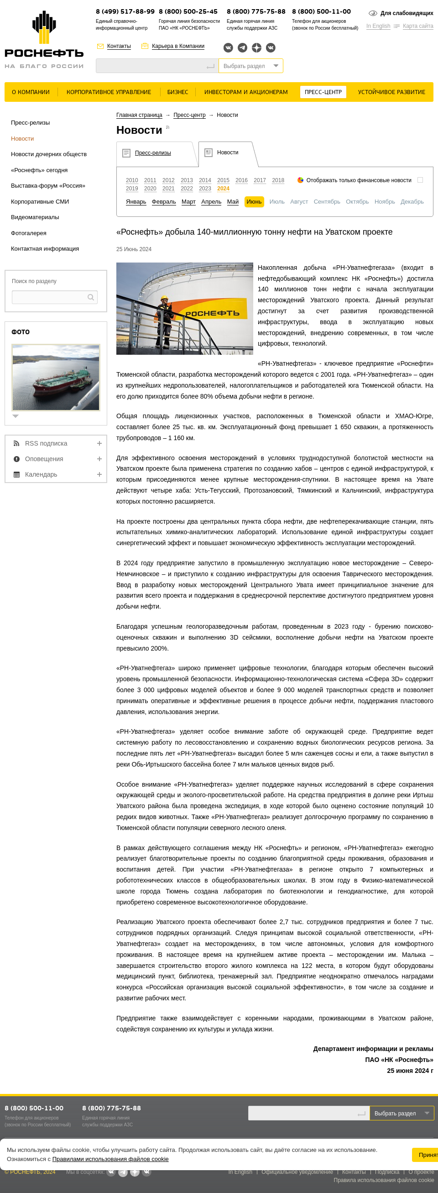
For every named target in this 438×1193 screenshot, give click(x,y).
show (19, 417)
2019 (132, 188)
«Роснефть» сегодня (39, 170)
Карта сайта (418, 26)
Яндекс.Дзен (256, 48)
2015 (223, 180)
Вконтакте (228, 48)
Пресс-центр (323, 92)
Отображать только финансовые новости (359, 180)
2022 (187, 188)
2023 (205, 188)
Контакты (119, 46)
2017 (260, 180)
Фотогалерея (29, 233)
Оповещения (44, 458)
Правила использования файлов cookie (384, 1180)
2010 (132, 180)
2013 (187, 180)
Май (233, 201)
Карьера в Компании (178, 46)
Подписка (387, 1172)
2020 (150, 188)
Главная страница (139, 115)
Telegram (242, 48)
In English (378, 26)
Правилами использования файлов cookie (110, 1159)
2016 (241, 180)
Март (189, 201)
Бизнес (177, 92)
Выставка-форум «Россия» (48, 185)
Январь (136, 201)
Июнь (254, 201)
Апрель (211, 201)
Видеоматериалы (35, 217)
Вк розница (271, 48)
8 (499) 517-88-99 (125, 12)
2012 (168, 180)
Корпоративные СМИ (40, 201)
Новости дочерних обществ (49, 154)
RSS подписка (46, 443)
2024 (223, 188)
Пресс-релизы (30, 122)
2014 (205, 180)
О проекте (421, 1172)
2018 (278, 180)
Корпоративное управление (109, 92)
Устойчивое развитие (391, 92)
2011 (150, 180)
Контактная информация (45, 248)
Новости (22, 138)
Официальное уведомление (297, 1172)
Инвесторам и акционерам (246, 92)
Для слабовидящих (407, 13)
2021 (168, 188)
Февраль (164, 201)
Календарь (41, 474)
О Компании (31, 92)
